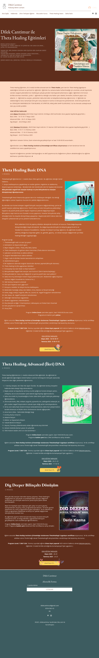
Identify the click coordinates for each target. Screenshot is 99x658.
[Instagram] (96, 14)
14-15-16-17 (54, 339)
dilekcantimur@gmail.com (50, 606)
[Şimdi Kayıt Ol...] (49, 349)
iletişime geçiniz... (85, 328)
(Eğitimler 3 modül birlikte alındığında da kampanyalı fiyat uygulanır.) (49, 331)
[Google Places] (93, 14)
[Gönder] (49, 589)
